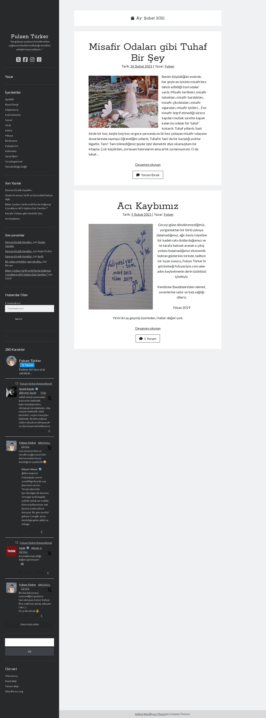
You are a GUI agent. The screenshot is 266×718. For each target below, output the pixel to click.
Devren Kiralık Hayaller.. (19, 190)
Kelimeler (11, 151)
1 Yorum (147, 338)
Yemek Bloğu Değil (16, 166)
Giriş (8, 125)
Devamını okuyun (148, 164)
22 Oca (23, 551)
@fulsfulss (44, 442)
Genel (8, 120)
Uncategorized (13, 161)
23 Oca (25, 446)
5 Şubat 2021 (141, 214)
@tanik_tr (36, 548)
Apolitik (9, 99)
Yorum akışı (12, 686)
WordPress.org (14, 691)
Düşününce (12, 109)
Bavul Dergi (11, 104)
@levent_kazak (27, 392)
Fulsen (169, 66)
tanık (22, 548)
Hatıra (8, 130)
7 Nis (43, 392)
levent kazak (26, 388)
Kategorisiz (11, 146)
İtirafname (11, 140)
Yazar (9, 76)
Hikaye (9, 135)
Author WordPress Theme (150, 714)
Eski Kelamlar (13, 114)
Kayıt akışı (11, 681)
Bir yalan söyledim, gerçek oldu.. (23, 261)
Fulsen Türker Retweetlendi (36, 383)
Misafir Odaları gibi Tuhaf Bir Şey (23, 213)
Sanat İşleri (11, 156)
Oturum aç (11, 675)
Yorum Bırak (148, 175)
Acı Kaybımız (12, 218)
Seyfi (40, 256)
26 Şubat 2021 (141, 66)
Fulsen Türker (29, 36)
